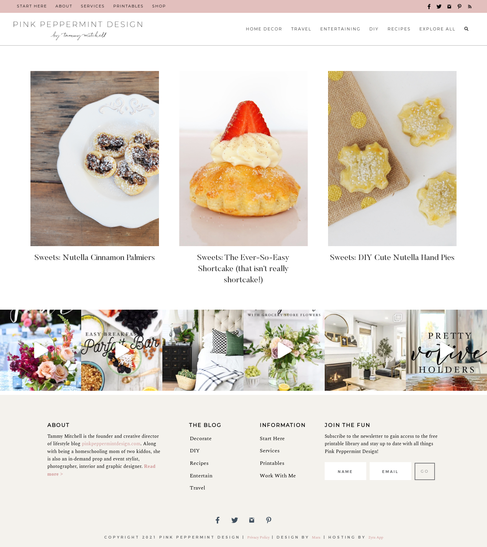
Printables (272, 463)
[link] (32, 6)
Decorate (201, 438)
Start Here (272, 438)
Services (270, 451)
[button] (429, 6)
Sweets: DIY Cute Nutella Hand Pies (392, 258)
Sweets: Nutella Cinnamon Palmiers (94, 258)
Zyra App (375, 537)
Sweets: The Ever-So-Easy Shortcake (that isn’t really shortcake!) (243, 269)
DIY (195, 451)
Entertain (201, 476)
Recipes (199, 463)
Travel (197, 488)
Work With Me (278, 476)
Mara (316, 537)
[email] (390, 471)
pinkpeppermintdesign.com (111, 443)
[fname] (345, 471)
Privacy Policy (258, 537)
